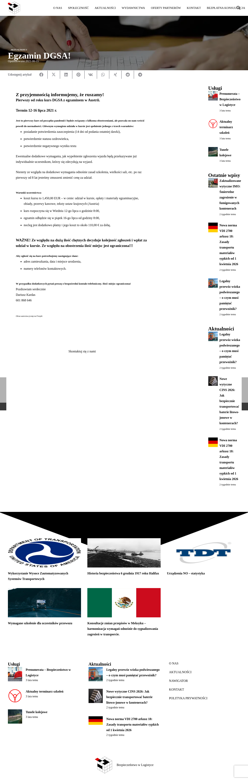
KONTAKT (176, 689)
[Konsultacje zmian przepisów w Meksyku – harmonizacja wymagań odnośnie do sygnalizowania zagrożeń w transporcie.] (123, 602)
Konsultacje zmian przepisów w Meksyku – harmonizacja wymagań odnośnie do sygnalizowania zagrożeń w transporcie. (122, 629)
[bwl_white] (27, 8)
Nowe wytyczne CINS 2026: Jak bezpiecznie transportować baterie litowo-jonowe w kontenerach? (229, 401)
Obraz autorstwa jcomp (25, 316)
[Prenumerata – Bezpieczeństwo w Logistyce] (15, 674)
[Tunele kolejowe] (15, 716)
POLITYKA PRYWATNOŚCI (188, 698)
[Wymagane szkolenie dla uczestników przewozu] (44, 602)
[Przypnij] (78, 75)
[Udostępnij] (41, 75)
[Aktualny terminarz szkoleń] (15, 696)
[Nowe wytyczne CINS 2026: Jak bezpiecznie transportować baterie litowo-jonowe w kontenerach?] (96, 696)
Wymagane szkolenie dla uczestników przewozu (40, 623)
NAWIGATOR (178, 680)
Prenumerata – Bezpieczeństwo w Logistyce (229, 99)
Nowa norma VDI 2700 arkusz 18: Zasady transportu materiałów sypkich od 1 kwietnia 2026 (132, 724)
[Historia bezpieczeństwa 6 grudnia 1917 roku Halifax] (123, 552)
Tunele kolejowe (36, 712)
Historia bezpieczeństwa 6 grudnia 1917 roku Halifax (123, 573)
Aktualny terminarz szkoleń (226, 127)
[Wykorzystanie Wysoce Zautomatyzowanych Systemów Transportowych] (44, 552)
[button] (238, 8)
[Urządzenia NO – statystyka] (203, 552)
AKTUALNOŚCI (180, 672)
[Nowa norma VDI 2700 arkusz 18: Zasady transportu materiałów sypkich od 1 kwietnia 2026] (96, 720)
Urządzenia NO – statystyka (186, 573)
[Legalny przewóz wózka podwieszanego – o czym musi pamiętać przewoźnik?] (96, 674)
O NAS (173, 663)
